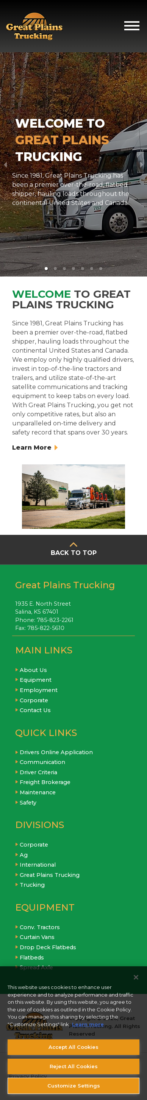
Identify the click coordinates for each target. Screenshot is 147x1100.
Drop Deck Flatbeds (48, 947)
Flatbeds (32, 957)
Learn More (35, 447)
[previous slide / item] (5, 164)
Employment (39, 690)
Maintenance (38, 792)
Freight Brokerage (45, 782)
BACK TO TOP (74, 552)
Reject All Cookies (74, 1066)
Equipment (36, 680)
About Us (33, 670)
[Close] (136, 977)
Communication (42, 762)
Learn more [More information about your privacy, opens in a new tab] (88, 1024)
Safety (28, 802)
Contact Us (35, 710)
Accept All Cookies (73, 1047)
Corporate (34, 700)
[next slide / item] (141, 164)
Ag (24, 855)
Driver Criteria (38, 772)
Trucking (32, 884)
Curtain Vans (37, 937)
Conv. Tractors (40, 927)
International (38, 864)
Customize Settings (73, 1086)
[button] (46, 268)
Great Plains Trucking (50, 875)
